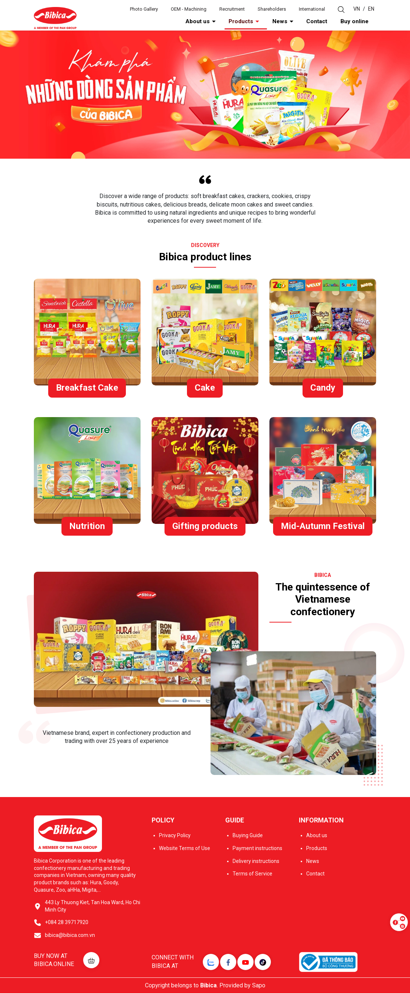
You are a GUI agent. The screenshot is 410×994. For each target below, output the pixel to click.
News (308, 22)
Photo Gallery (144, 9)
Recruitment (232, 9)
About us (247, 22)
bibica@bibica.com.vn (70, 936)
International (312, 9)
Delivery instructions (256, 862)
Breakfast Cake (87, 388)
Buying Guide (248, 836)
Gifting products (205, 527)
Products (280, 22)
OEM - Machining (188, 9)
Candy (322, 388)
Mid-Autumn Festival (323, 527)
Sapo (258, 986)
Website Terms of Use (184, 849)
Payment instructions (257, 849)
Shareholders (272, 9)
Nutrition (87, 527)
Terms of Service (252, 874)
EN (371, 9)
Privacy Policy (175, 836)
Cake (205, 388)
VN (356, 9)
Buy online (361, 22)
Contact (334, 22)
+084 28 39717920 (66, 923)
